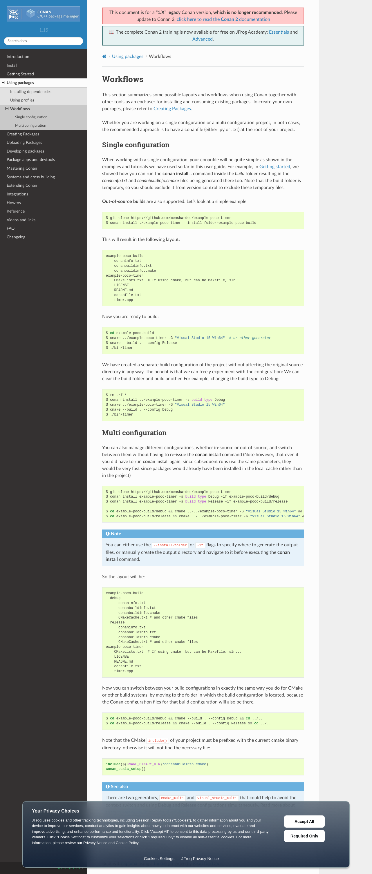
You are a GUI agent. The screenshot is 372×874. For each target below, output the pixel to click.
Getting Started (20, 74)
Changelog (16, 237)
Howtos (14, 203)
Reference (16, 211)
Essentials (279, 32)
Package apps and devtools (31, 159)
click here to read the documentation (223, 19)
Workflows (17, 109)
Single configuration (31, 117)
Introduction (18, 57)
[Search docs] (43, 41)
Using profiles (22, 100)
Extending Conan (22, 185)
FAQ (11, 228)
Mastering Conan (22, 168)
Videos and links (21, 220)
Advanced (202, 39)
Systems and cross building (31, 177)
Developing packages (25, 151)
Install (12, 65)
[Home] (104, 56)
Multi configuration (30, 126)
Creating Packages (23, 134)
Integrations (17, 194)
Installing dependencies (30, 92)
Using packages (18, 83)
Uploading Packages (24, 142)
